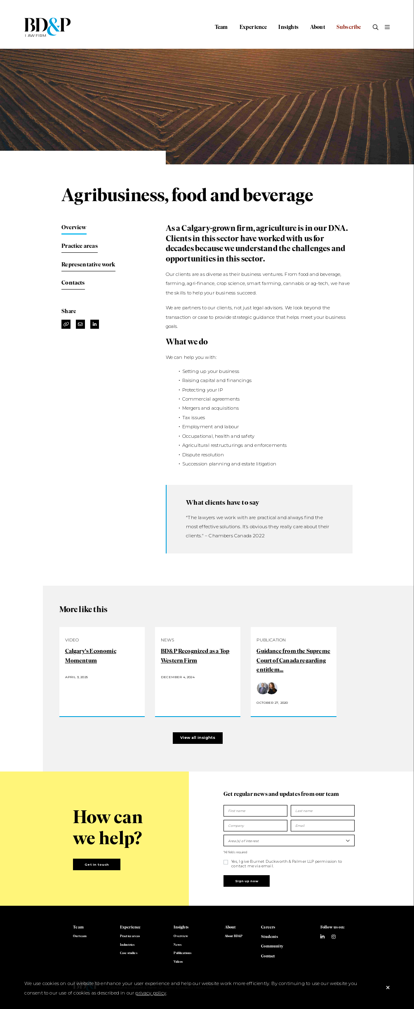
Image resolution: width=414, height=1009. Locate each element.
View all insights (197, 737)
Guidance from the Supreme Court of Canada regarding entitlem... (293, 660)
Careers (268, 927)
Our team (80, 936)
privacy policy (150, 993)
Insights (288, 27)
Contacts (73, 282)
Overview (73, 227)
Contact (268, 956)
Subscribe (348, 27)
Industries (127, 945)
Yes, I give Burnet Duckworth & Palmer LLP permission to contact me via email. (286, 863)
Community (272, 946)
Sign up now (246, 881)
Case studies (128, 953)
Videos (178, 962)
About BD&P (234, 936)
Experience (253, 27)
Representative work (88, 264)
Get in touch (97, 864)
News (177, 945)
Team (221, 27)
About (317, 27)
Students (269, 936)
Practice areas (79, 245)
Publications (182, 953)
